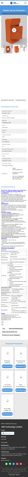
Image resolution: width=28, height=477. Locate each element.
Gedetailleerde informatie (7, 100)
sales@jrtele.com (7, 433)
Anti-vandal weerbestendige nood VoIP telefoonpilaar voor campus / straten (7, 385)
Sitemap (17, 474)
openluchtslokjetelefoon (16, 328)
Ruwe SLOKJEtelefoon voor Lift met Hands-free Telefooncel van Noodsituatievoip (20, 385)
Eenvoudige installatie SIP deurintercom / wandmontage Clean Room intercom (7, 409)
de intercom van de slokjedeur (11, 335)
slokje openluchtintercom (9, 331)
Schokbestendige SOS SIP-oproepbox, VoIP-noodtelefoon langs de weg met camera (20, 362)
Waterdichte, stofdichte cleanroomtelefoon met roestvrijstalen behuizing (7, 362)
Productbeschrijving (20, 100)
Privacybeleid (12, 474)
